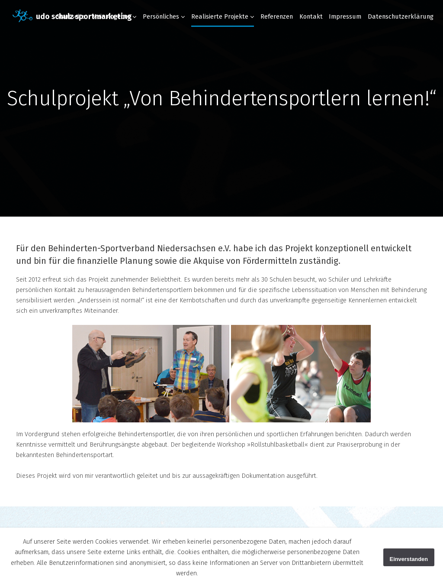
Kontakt (311, 16)
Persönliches (161, 16)
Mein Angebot (111, 16)
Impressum (345, 16)
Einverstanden (409, 559)
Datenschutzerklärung (400, 16)
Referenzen (276, 16)
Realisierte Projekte (219, 16)
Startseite (70, 16)
